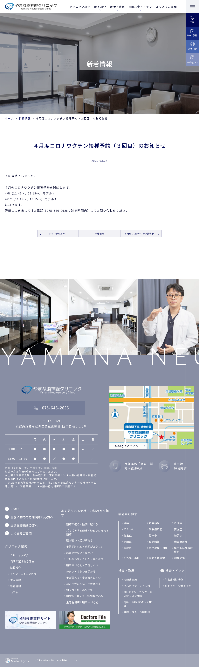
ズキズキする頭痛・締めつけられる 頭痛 (87, 532)
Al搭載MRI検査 (174, 579)
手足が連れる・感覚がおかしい (84, 546)
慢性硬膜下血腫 (158, 548)
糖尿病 (178, 535)
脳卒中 (153, 535)
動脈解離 (154, 542)
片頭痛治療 (130, 579)
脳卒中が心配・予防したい (82, 565)
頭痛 (126, 523)
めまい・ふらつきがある (80, 571)
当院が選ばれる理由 (22, 561)
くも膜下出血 (132, 558)
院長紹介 (100, 7)
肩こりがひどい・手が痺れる (83, 584)
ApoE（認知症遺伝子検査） (138, 604)
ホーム (9, 118)
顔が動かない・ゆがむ (79, 553)
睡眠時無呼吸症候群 (183, 550)
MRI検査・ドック (140, 7)
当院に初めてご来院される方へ (31, 517)
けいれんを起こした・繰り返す (84, 559)
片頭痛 (178, 523)
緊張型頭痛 (155, 529)
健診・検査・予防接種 (137, 612)
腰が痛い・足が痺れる (79, 540)
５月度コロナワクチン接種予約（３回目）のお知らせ (143, 233)
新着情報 (25, 118)
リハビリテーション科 (137, 586)
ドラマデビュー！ (58, 233)
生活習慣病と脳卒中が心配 (82, 602)
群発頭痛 (154, 523)
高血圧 (178, 529)
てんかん (129, 529)
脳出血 (128, 535)
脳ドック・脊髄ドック (178, 586)
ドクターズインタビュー (24, 574)
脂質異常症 (180, 542)
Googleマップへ (126, 446)
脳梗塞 (128, 548)
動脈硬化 (179, 558)
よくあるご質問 (166, 7)
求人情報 (15, 580)
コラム (14, 592)
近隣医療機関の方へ (24, 525)
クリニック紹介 (80, 7)
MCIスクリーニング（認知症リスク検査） (138, 594)
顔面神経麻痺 (157, 558)
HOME (14, 509)
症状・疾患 (117, 7)
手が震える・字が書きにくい (83, 577)
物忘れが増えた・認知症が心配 (84, 596)
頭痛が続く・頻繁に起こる (82, 524)
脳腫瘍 (128, 542)
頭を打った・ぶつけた (79, 590)
